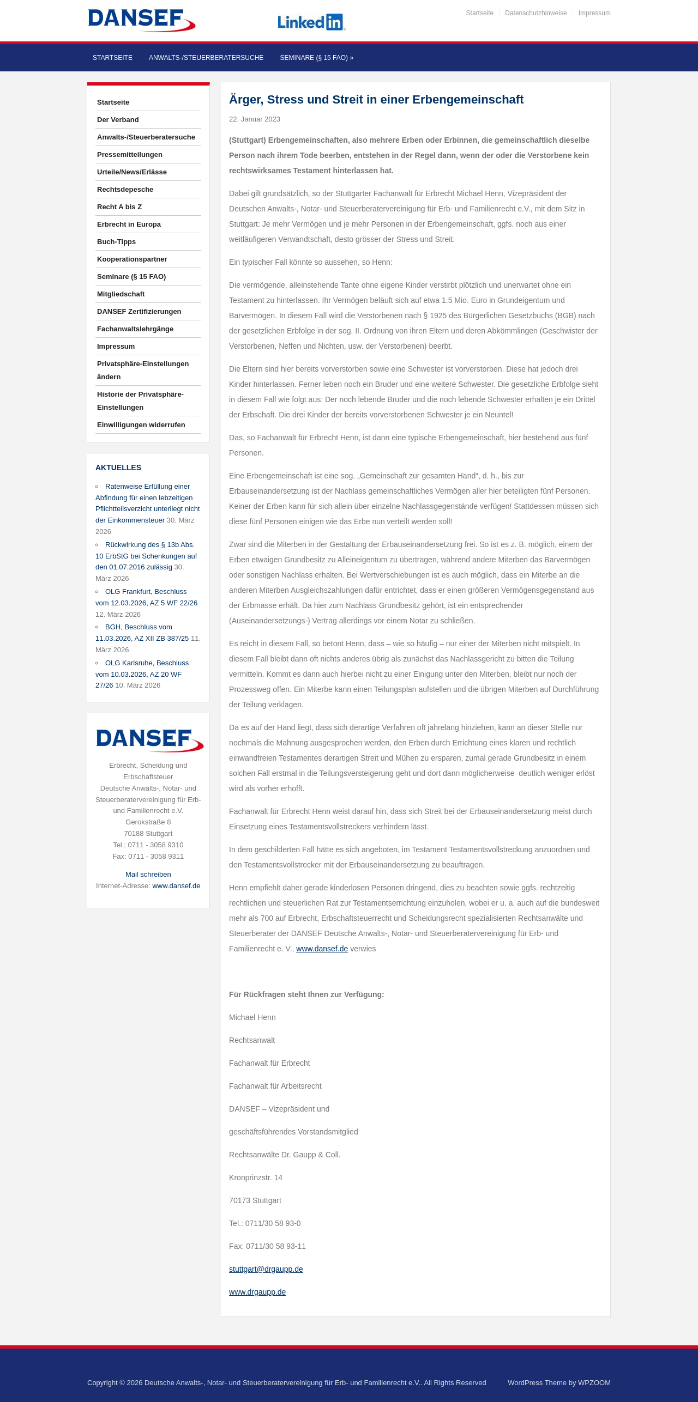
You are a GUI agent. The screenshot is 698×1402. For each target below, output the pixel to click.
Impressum (595, 13)
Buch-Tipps (116, 242)
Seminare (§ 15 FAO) (316, 58)
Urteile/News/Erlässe (132, 172)
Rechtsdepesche (125, 189)
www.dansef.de (176, 886)
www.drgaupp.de (257, 1292)
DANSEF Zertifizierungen (139, 311)
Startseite (480, 13)
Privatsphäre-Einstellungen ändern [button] (143, 370)
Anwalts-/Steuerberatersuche (206, 58)
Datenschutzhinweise (536, 13)
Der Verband (118, 120)
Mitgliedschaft (121, 294)
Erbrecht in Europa (129, 224)
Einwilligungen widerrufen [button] (141, 425)
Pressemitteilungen (130, 154)
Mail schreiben (148, 874)
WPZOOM (594, 1383)
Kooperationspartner (132, 259)
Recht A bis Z (119, 207)
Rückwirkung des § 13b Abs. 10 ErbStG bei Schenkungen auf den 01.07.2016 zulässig (146, 556)
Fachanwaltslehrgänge (135, 329)
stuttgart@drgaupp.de (266, 1269)
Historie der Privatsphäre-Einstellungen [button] (140, 400)
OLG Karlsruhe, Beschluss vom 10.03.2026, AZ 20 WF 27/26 (142, 674)
